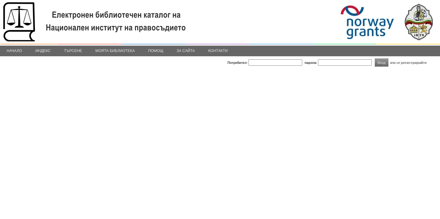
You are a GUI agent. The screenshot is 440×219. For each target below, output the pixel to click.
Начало (14, 51)
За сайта (186, 51)
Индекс (43, 51)
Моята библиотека (115, 51)
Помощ (155, 51)
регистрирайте (414, 62)
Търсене (73, 51)
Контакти (218, 51)
